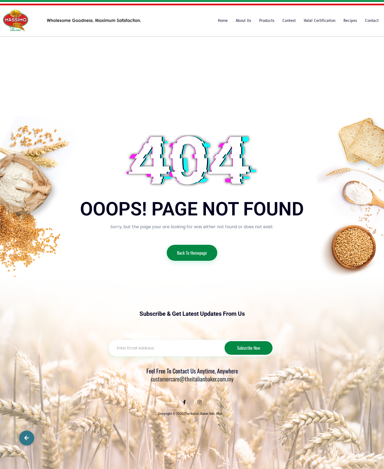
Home (223, 20)
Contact (372, 20)
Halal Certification (319, 20)
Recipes (350, 20)
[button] (26, 438)
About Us (243, 20)
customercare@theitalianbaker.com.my (192, 379)
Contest (289, 20)
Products (266, 20)
